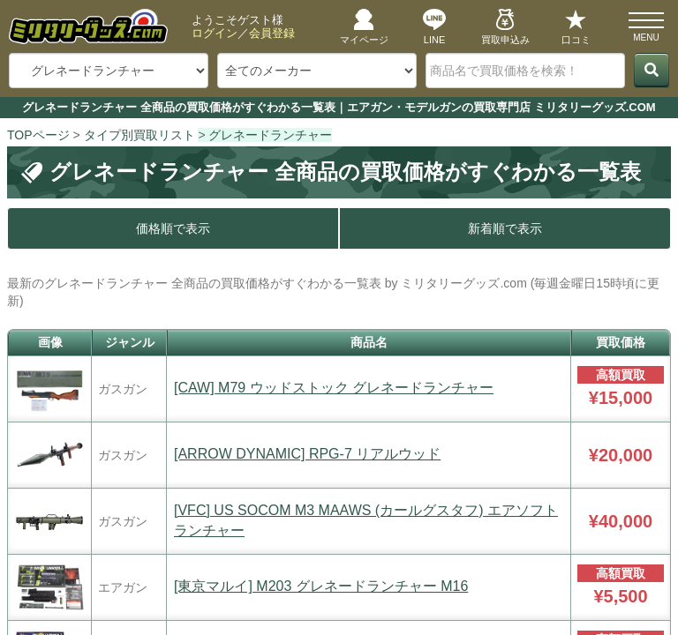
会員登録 (272, 33)
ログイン (214, 33)
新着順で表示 (505, 228)
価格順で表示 (173, 228)
